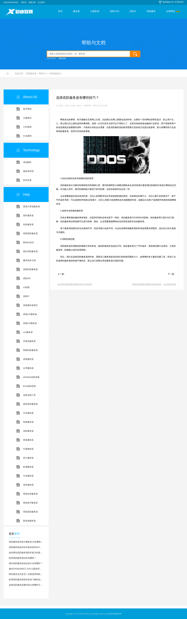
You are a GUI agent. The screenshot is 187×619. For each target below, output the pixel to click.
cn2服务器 (28, 332)
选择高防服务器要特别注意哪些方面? (26, 585)
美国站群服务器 (30, 269)
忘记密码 (41, 2)
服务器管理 (28, 171)
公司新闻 (27, 127)
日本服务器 (28, 413)
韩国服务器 (28, 422)
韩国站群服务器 (30, 350)
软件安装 (27, 180)
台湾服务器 (28, 368)
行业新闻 (27, 136)
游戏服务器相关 (30, 305)
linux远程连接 (29, 386)
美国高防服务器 (30, 512)
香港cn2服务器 (30, 314)
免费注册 (32, 2)
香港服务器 (28, 440)
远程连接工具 (29, 395)
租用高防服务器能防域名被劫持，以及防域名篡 (154, 284)
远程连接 (62, 58)
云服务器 (94, 11)
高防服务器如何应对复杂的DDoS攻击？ (27, 547)
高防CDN (114, 11)
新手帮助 (27, 109)
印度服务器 (28, 449)
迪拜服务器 (28, 485)
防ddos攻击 (28, 242)
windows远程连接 (31, 377)
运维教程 (170, 11)
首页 (60, 11)
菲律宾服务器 (29, 341)
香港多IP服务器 (30, 503)
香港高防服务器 (30, 404)
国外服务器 (28, 215)
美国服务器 (28, 359)
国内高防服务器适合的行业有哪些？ (25, 563)
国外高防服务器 (30, 251)
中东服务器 (28, 476)
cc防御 (26, 287)
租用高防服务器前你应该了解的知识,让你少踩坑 (31, 579)
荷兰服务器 (28, 458)
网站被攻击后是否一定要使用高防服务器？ (29, 574)
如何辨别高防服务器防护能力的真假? (26, 552)
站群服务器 (28, 224)
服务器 (76, 11)
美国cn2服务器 (30, 323)
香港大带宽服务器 (31, 206)
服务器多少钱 (29, 260)
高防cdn (27, 278)
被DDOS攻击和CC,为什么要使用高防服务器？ (30, 569)
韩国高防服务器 (30, 233)
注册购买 (27, 118)
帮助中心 (43, 73)
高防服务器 (31, 73)
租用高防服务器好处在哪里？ (22, 558)
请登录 (23, 2)
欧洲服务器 (28, 467)
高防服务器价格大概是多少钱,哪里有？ (27, 542)
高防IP (133, 11)
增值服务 (151, 11)
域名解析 (27, 162)
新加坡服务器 (29, 520)
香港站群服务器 (30, 494)
